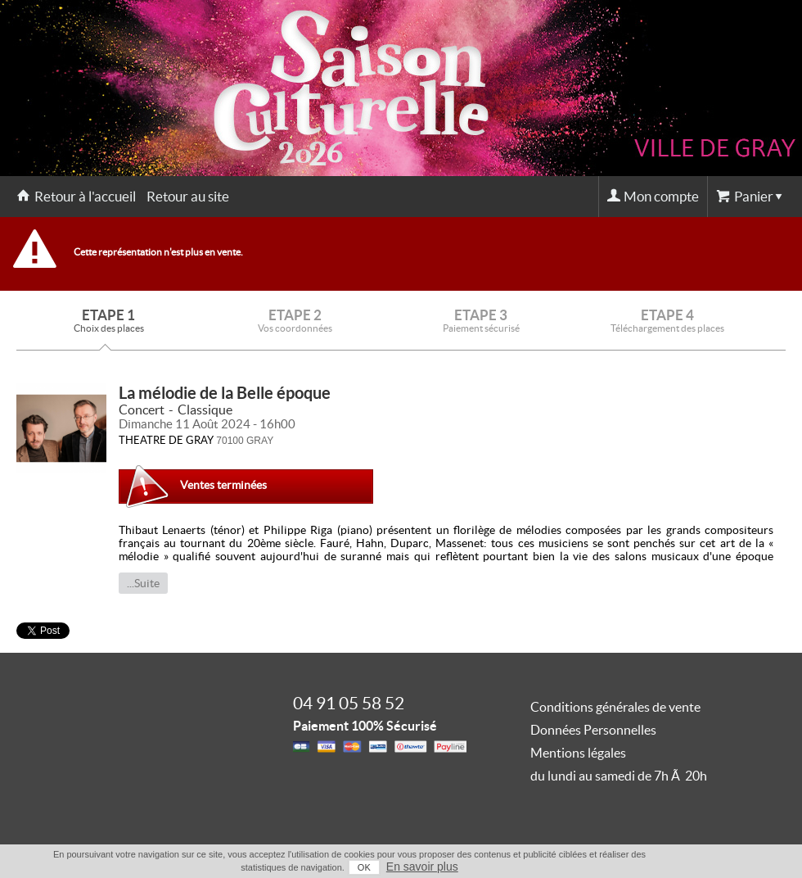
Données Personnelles (593, 729)
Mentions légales (578, 752)
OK (364, 867)
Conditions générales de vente (615, 706)
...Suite (143, 583)
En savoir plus (422, 866)
